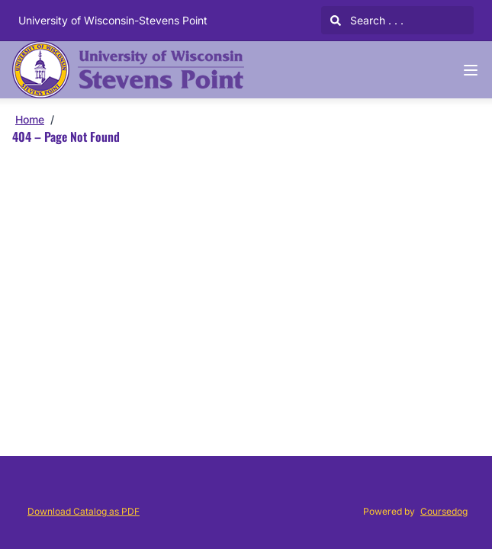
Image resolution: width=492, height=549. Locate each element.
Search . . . (367, 20)
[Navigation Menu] (470, 70)
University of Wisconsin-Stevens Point (112, 20)
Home (29, 119)
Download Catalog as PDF (83, 511)
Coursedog (444, 511)
